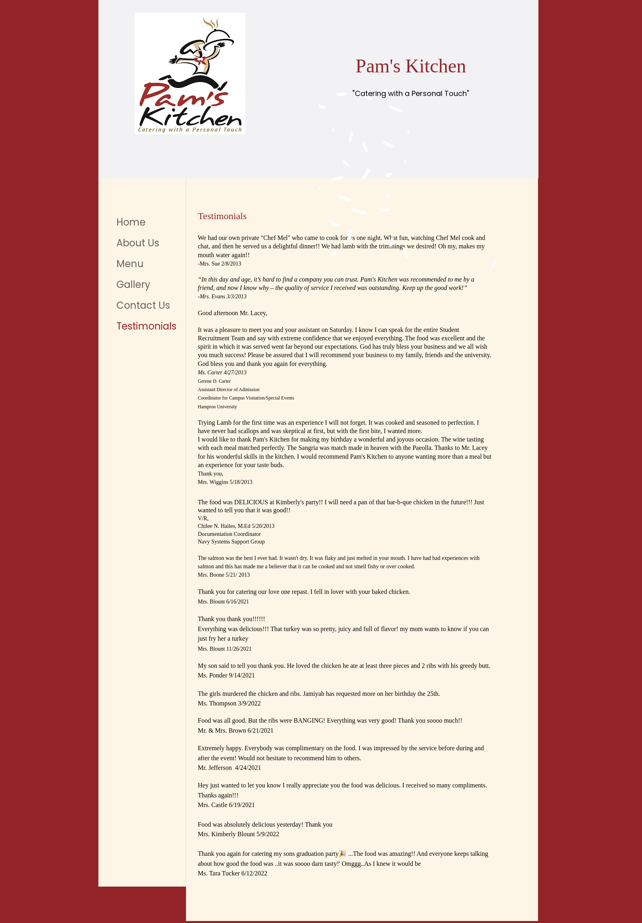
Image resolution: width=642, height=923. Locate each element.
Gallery (133, 284)
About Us (137, 243)
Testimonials (146, 326)
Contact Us (143, 305)
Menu (130, 263)
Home (131, 222)
